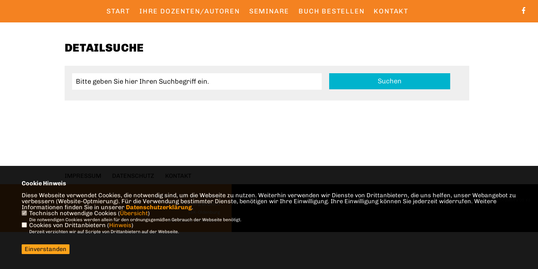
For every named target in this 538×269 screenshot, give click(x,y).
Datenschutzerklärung (159, 207)
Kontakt (391, 11)
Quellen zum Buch (144, 26)
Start (118, 11)
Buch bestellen (331, 11)
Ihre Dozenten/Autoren (189, 11)
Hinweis (120, 225)
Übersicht (134, 213)
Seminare (269, 11)
